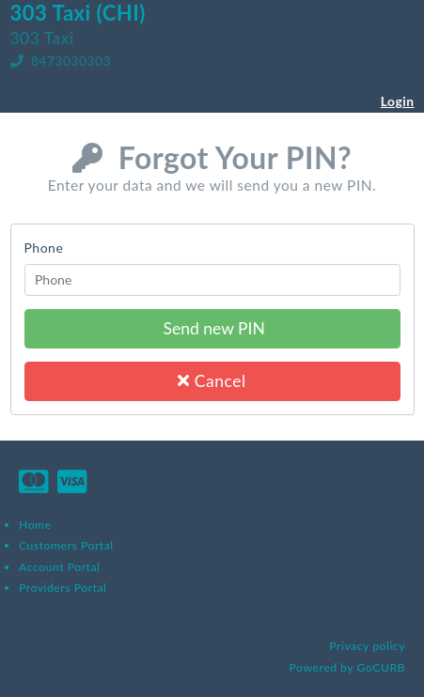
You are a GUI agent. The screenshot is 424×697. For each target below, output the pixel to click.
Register (388, 121)
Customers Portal (66, 545)
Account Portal (59, 567)
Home (35, 525)
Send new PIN (212, 328)
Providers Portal (62, 588)
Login (398, 101)
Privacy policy (367, 646)
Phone (44, 248)
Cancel (211, 381)
